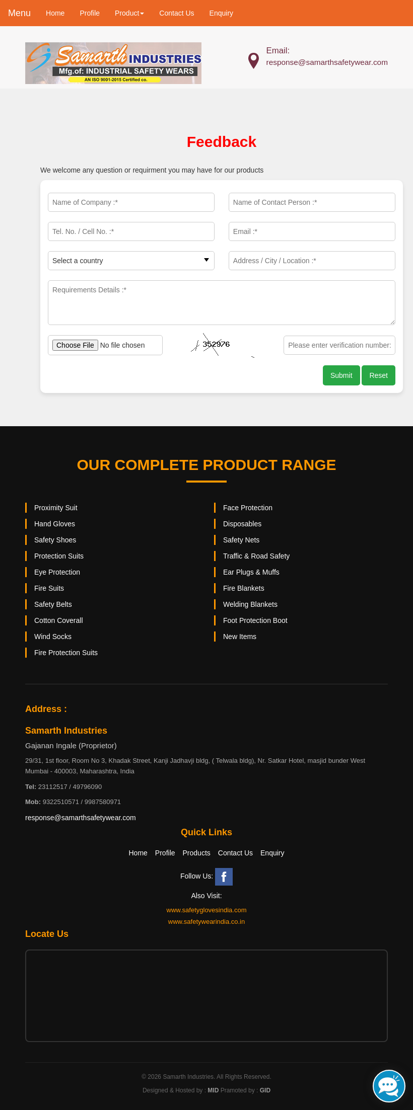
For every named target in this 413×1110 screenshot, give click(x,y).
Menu (19, 13)
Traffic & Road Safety (256, 556)
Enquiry (221, 13)
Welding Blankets (250, 604)
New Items (239, 636)
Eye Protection (57, 572)
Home (55, 13)
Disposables (242, 524)
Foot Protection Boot (255, 620)
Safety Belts (53, 604)
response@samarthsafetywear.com (80, 818)
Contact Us (176, 13)
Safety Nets (241, 540)
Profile (90, 13)
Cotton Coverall (58, 620)
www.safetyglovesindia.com (207, 910)
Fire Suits (49, 588)
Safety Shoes (55, 540)
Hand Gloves (54, 524)
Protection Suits (59, 556)
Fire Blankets (243, 588)
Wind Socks (53, 636)
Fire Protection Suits (66, 653)
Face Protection (247, 508)
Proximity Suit (56, 508)
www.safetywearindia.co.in (206, 921)
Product (129, 13)
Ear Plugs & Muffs (251, 572)
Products (197, 853)
